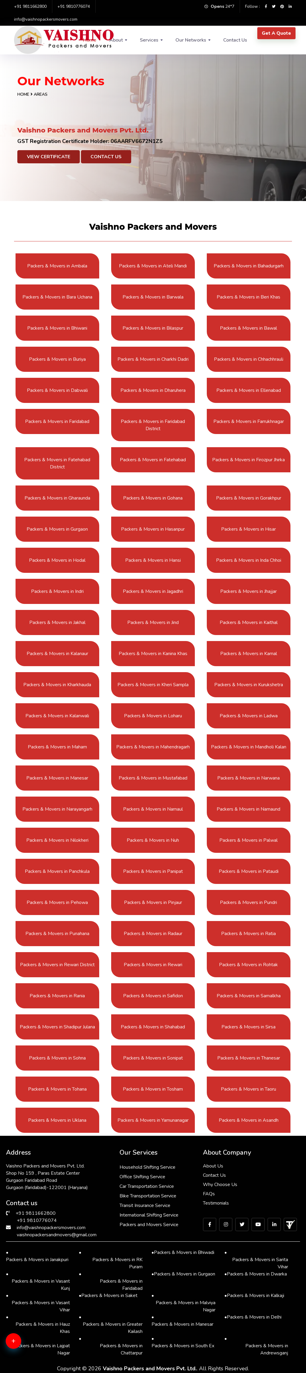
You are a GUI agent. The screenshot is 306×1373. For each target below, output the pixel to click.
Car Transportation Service (147, 1186)
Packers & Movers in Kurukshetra (248, 684)
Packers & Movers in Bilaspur (153, 328)
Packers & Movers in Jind (153, 622)
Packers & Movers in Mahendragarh (153, 747)
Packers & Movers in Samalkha (249, 996)
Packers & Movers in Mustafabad (153, 778)
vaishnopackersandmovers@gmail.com (57, 1235)
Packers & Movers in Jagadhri (153, 591)
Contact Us (235, 40)
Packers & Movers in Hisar (248, 529)
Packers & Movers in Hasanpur (153, 529)
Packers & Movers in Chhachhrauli (248, 359)
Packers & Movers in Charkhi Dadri (153, 359)
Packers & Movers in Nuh (153, 840)
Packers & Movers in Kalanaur (57, 653)
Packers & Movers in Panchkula (57, 871)
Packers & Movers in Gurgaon (57, 529)
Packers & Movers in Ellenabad (248, 390)
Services (149, 40)
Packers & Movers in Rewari (153, 964)
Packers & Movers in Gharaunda (57, 498)
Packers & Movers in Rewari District (57, 964)
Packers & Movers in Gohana (153, 498)
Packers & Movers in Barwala (153, 297)
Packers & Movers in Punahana (57, 933)
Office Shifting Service (142, 1176)
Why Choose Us (220, 1184)
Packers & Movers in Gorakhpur (248, 498)
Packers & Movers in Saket (108, 1295)
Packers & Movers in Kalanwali (57, 716)
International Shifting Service (149, 1215)
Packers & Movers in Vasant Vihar (38, 1302)
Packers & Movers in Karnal (248, 653)
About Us (213, 1166)
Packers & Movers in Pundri (248, 902)
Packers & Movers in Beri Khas (248, 297)
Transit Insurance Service (145, 1205)
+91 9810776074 (73, 6)
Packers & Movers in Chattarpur (111, 1345)
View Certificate (48, 156)
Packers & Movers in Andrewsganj (256, 1345)
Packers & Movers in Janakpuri (37, 1256)
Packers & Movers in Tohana (57, 1089)
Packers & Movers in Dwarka (255, 1274)
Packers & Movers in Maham (57, 747)
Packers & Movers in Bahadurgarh (249, 266)
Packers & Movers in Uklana (57, 1120)
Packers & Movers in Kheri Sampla (153, 684)
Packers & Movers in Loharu (153, 716)
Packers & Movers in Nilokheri (57, 840)
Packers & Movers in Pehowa (57, 902)
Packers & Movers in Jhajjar (248, 591)
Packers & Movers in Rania (57, 996)
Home (23, 94)
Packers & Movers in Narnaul (153, 809)
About (116, 40)
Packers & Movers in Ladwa (249, 716)
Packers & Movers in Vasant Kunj (38, 1281)
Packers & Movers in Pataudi (249, 871)
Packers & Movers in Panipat (153, 871)
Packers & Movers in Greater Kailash (111, 1324)
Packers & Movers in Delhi (252, 1317)
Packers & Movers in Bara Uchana (57, 297)
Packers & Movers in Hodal (57, 560)
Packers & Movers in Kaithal (249, 622)
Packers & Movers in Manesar (57, 778)
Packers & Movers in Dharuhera (153, 390)
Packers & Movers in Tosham (153, 1089)
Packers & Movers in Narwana (248, 778)
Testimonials (216, 1203)
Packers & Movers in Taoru (248, 1089)
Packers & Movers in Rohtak (248, 964)
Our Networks (190, 40)
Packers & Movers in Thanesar (248, 1058)
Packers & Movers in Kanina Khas (153, 653)
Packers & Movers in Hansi (153, 560)
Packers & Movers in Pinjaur (153, 902)
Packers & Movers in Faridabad (57, 421)
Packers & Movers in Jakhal (57, 622)
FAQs (209, 1194)
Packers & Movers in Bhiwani (57, 328)
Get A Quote (276, 33)
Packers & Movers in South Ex (183, 1342)
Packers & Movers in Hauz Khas (38, 1324)
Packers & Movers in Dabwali (57, 390)
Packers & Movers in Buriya (57, 359)
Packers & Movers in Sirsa (248, 1027)
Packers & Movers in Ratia (248, 933)
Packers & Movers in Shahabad (153, 1027)
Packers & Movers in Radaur (153, 933)
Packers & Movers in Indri (57, 591)
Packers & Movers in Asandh (249, 1120)
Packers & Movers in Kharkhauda (57, 684)
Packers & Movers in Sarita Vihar (256, 1259)
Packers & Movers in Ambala (57, 266)
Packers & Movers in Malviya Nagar (183, 1302)
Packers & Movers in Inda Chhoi (248, 560)
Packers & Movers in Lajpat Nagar (38, 1345)
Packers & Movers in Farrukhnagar (248, 421)
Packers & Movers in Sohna (57, 1058)
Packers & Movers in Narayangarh (57, 809)
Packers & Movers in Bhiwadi (183, 1252)
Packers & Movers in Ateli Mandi (153, 266)
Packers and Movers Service (149, 1224)
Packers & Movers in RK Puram (111, 1259)
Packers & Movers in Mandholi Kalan (248, 747)
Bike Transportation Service (148, 1196)
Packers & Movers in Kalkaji (254, 1295)
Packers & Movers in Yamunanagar (153, 1120)
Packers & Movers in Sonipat (153, 1058)
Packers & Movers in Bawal (248, 328)
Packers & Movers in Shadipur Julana (57, 1027)
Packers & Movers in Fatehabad (153, 459)
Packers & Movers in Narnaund (248, 809)
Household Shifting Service (147, 1167)
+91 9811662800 (30, 6)
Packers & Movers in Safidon (153, 996)
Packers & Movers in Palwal (248, 840)
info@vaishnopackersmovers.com (45, 19)
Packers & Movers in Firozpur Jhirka (248, 459)
